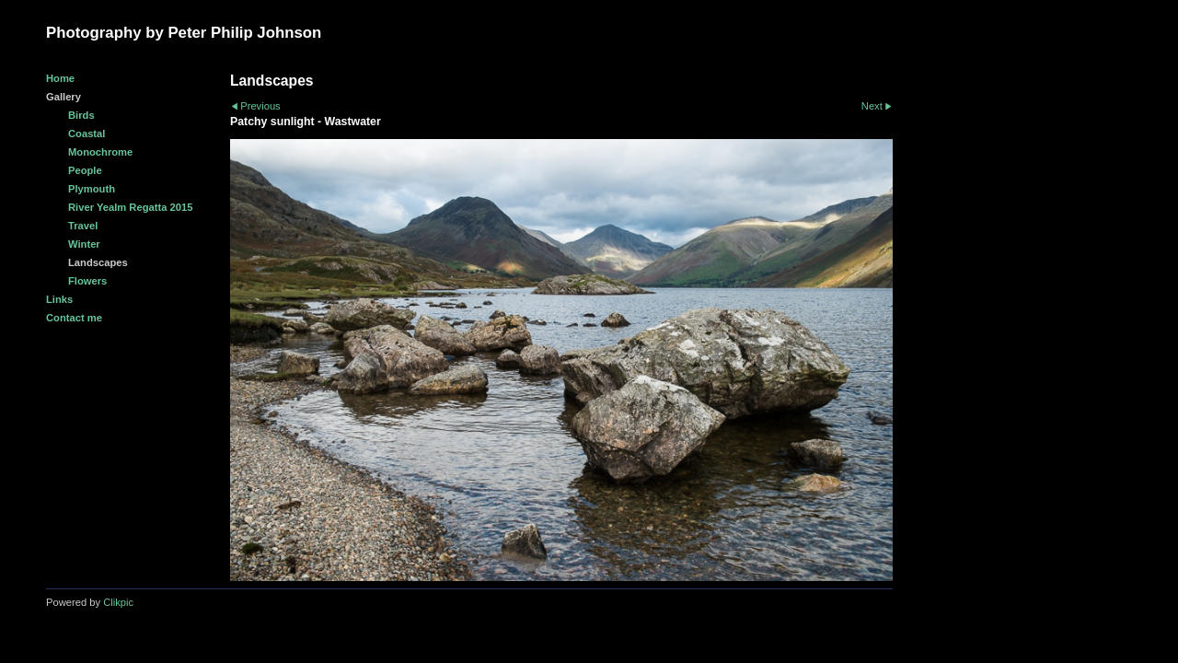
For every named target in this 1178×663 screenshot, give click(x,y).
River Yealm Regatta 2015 (130, 207)
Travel (83, 225)
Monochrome (100, 151)
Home (60, 78)
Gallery (63, 96)
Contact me (74, 317)
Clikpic (118, 602)
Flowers (87, 280)
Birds (81, 115)
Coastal (86, 133)
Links (59, 299)
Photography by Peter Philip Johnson (183, 32)
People (85, 170)
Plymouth (91, 188)
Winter (84, 244)
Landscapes (98, 262)
